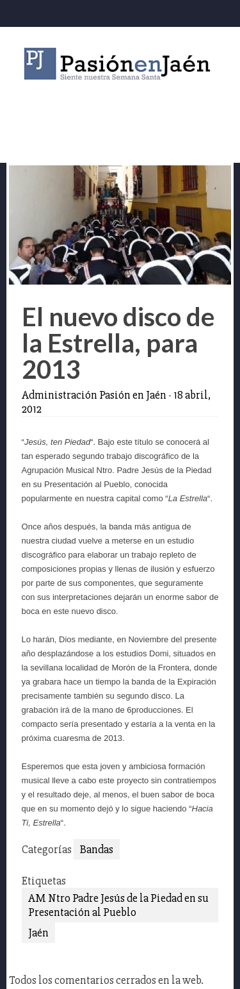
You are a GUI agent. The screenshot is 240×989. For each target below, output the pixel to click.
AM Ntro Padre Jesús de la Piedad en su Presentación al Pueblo (118, 905)
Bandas (96, 849)
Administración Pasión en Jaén (94, 395)
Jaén (38, 933)
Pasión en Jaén (120, 64)
